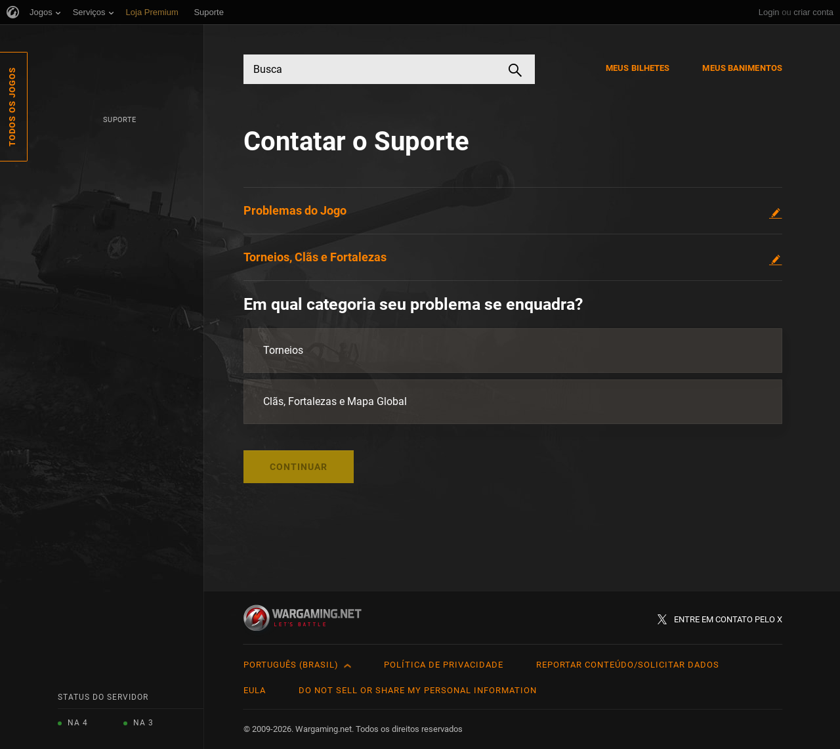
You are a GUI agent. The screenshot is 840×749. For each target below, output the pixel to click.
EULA (254, 690)
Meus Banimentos (742, 68)
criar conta (813, 12)
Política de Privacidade (443, 665)
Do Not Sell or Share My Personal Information (418, 690)
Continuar (298, 466)
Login (769, 12)
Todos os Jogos (12, 106)
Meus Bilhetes (637, 68)
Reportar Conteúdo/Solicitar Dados (627, 665)
